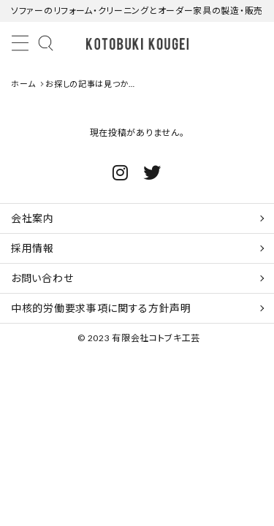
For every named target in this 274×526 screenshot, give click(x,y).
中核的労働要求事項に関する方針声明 (101, 308)
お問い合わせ (42, 278)
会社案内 (32, 218)
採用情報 (32, 248)
